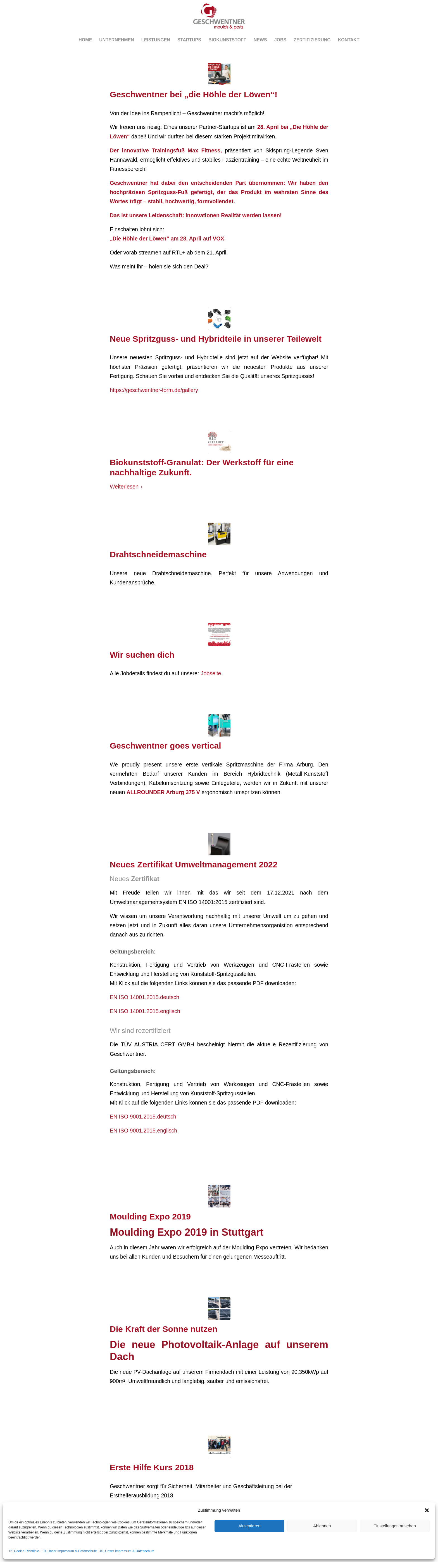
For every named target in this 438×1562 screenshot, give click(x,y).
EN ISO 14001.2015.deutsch (144, 997)
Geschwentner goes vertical (165, 745)
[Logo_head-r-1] (218, 16)
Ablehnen (322, 1525)
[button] (427, 1510)
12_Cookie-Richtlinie (23, 1551)
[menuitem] (85, 40)
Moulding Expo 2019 (150, 1216)
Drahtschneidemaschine (158, 554)
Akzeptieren (249, 1525)
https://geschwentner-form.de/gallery (154, 390)
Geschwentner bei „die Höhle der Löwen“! (193, 94)
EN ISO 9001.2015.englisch (143, 1130)
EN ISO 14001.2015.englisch (145, 1011)
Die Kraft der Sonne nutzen (163, 1329)
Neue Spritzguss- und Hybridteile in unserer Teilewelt (216, 338)
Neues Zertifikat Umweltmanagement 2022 (193, 864)
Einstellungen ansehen (394, 1525)
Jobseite (211, 673)
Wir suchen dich (142, 654)
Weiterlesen (127, 486)
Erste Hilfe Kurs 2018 (152, 1467)
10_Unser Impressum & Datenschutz (69, 1551)
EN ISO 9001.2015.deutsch (143, 1116)
